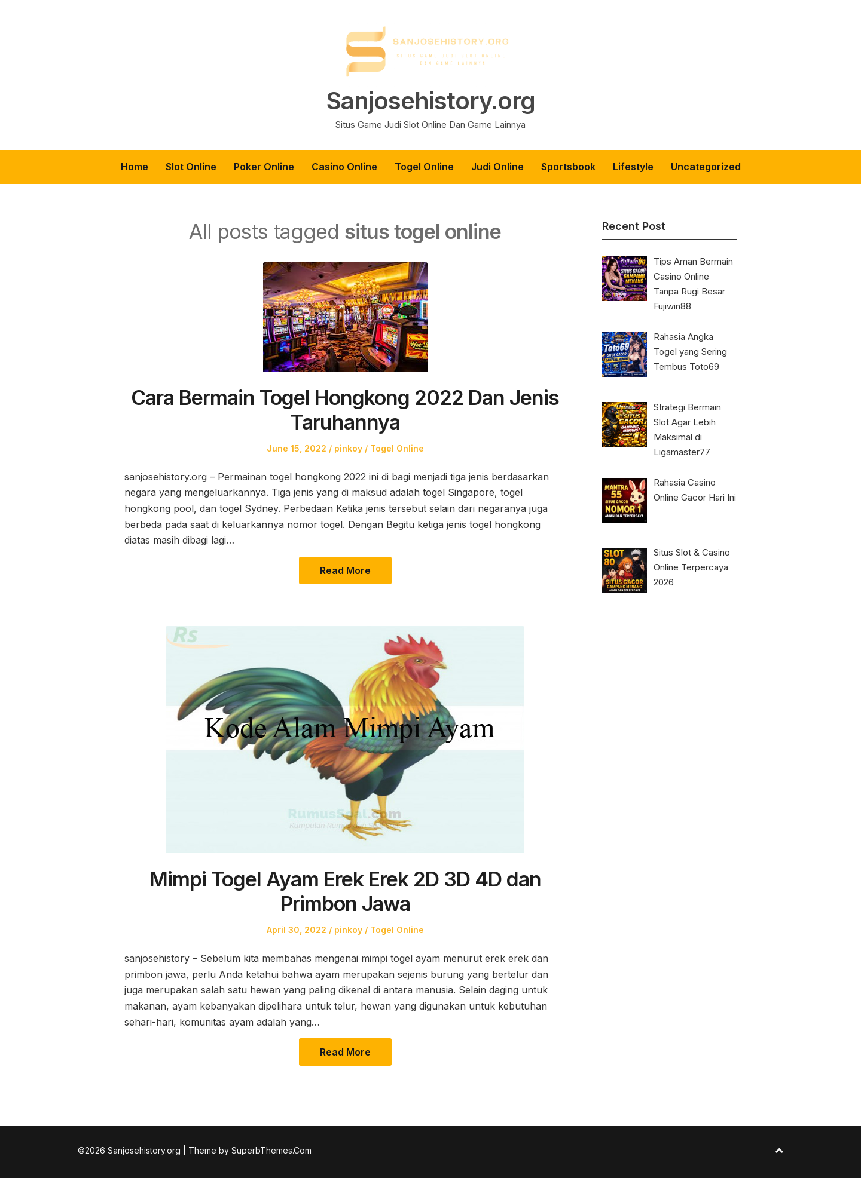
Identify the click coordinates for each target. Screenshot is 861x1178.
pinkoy (348, 448)
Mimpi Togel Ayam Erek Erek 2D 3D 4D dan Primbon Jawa (345, 891)
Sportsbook (568, 167)
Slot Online (191, 167)
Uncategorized (706, 167)
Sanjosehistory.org (430, 101)
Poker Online (264, 167)
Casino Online (344, 167)
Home (134, 167)
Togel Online (424, 167)
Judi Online (497, 167)
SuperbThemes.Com (271, 1150)
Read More (345, 570)
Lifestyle (633, 167)
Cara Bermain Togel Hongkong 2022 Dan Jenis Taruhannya (345, 409)
